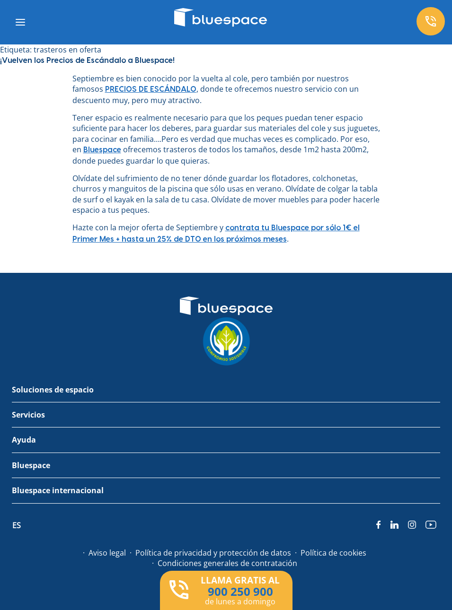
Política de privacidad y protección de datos (213, 553)
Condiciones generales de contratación (227, 563)
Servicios (28, 415)
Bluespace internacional (58, 490)
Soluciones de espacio (53, 389)
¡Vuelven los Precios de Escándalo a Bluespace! (87, 60)
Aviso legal (107, 553)
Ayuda (24, 440)
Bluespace (31, 465)
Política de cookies (333, 553)
